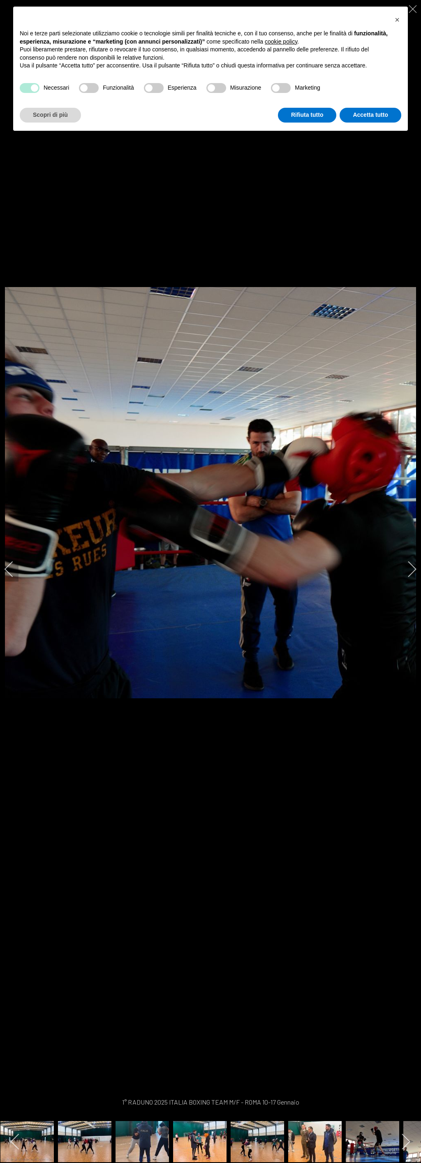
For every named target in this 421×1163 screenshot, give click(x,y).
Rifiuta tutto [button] (307, 114)
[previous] (14, 569)
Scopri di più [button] (50, 114)
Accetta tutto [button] (370, 114)
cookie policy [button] (281, 41)
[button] (397, 19)
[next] (406, 569)
